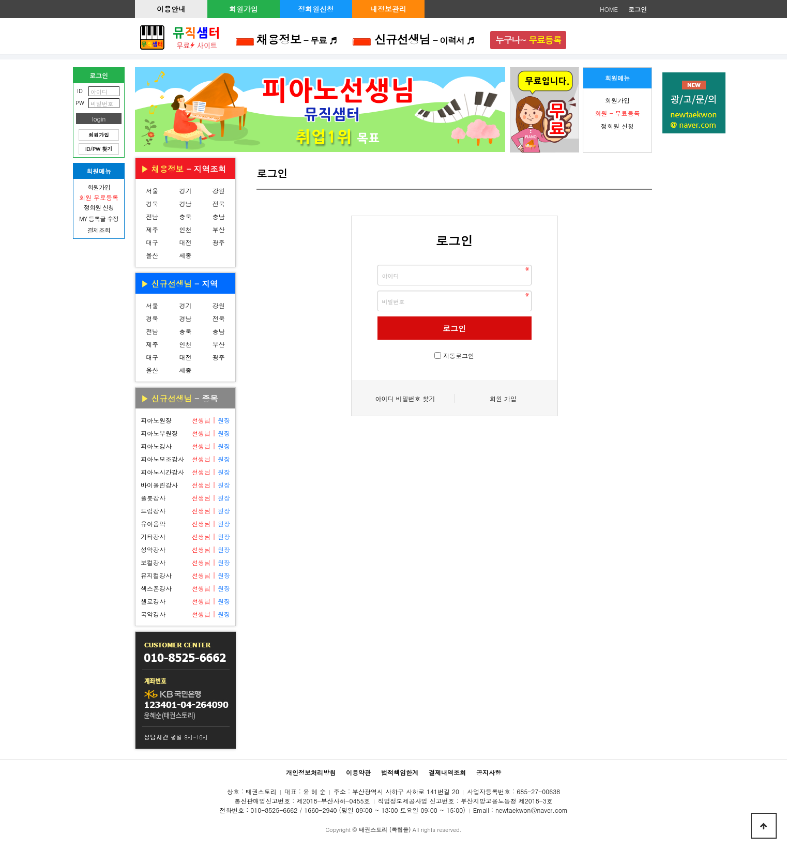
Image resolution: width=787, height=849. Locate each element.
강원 (219, 190)
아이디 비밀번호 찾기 (405, 398)
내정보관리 (388, 9)
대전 (185, 242)
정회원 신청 (617, 126)
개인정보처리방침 (311, 772)
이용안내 (171, 9)
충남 (219, 216)
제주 (152, 229)
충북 (185, 216)
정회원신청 (316, 9)
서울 (152, 190)
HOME (609, 9)
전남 (152, 216)
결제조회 (98, 229)
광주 (219, 242)
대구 (152, 242)
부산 (219, 229)
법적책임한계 (399, 772)
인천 (185, 229)
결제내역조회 (447, 772)
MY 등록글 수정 (98, 218)
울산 (152, 255)
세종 (185, 255)
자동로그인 (458, 355)
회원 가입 (503, 398)
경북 (152, 203)
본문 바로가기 (0, 0)
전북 (219, 203)
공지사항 (488, 772)
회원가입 (243, 9)
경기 (185, 190)
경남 (185, 203)
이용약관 (358, 772)
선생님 (201, 420)
